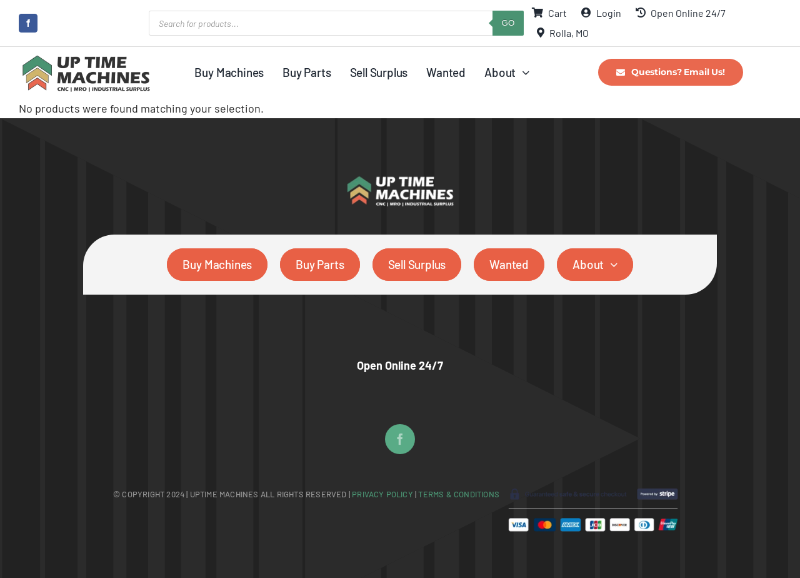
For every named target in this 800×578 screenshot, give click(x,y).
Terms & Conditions (458, 494)
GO (508, 23)
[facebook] (28, 23)
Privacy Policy (383, 494)
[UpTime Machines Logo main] (86, 59)
